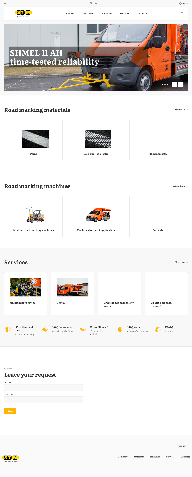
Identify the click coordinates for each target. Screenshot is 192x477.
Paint (33, 154)
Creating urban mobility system (119, 304)
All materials (180, 109)
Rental (61, 302)
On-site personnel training (161, 304)
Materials (139, 456)
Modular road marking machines (33, 230)
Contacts (185, 456)
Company (122, 456)
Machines (155, 456)
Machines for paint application (96, 230)
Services (170, 456)
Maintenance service (22, 302)
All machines (180, 185)
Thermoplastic (159, 154)
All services (181, 262)
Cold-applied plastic (96, 154)
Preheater (158, 230)
